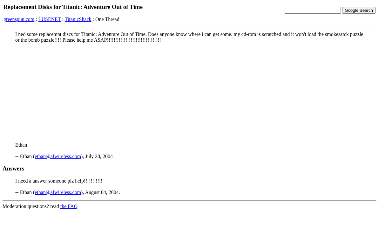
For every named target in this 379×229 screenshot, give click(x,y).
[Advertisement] (189, 92)
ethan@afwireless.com (58, 156)
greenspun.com (18, 19)
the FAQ (69, 206)
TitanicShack (78, 19)
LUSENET (49, 19)
